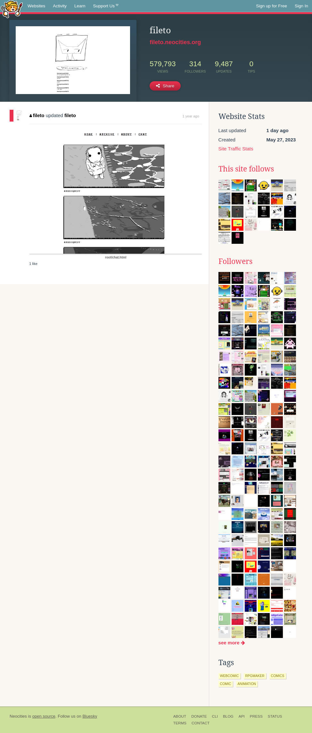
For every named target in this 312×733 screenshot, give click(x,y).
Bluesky (89, 716)
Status (275, 716)
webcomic (229, 676)
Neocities (18, 716)
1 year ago (191, 116)
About (179, 716)
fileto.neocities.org (175, 42)
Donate (199, 716)
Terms (179, 723)
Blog (228, 716)
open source (43, 716)
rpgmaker (255, 676)
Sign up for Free (271, 6)
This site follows (246, 169)
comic (225, 684)
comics (277, 676)
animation (247, 684)
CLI (215, 716)
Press (256, 716)
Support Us (106, 6)
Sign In (301, 6)
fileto (36, 115)
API (242, 716)
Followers (235, 261)
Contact (200, 723)
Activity (60, 6)
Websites (36, 6)
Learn (80, 6)
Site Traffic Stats (235, 148)
